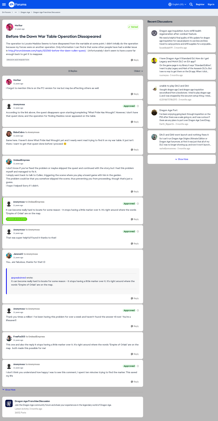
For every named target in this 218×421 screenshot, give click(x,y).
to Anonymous (32, 132)
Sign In (211, 4)
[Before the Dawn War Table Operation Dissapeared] (18, 83)
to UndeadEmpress (34, 202)
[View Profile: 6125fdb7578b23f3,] (154, 88)
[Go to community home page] (18, 4)
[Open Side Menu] (4, 4)
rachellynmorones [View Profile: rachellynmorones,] (167, 148)
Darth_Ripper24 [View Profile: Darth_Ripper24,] (166, 124)
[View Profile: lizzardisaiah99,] (154, 33)
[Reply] (134, 60)
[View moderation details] (137, 106)
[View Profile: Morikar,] (9, 27)
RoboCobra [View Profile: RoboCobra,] (19, 132)
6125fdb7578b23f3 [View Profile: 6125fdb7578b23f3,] (168, 99)
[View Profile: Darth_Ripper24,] (154, 112)
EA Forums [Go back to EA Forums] (6, 12)
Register (200, 4)
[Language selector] (177, 4)
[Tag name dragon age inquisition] (18, 59)
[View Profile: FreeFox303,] (9, 338)
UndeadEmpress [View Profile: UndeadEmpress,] (21, 160)
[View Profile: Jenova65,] (9, 256)
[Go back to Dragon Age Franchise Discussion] (63, 401)
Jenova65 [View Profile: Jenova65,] (18, 254)
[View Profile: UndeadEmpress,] (9, 162)
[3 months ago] (180, 47)
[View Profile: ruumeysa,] (154, 61)
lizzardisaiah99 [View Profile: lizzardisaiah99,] (166, 47)
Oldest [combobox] (138, 71)
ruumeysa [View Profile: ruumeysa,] (164, 75)
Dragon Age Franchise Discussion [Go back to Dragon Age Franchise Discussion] (46, 12)
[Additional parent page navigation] (15, 12)
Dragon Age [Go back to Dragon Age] (25, 12)
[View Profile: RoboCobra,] (9, 134)
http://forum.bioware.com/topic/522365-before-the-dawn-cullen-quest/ (47, 50)
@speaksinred (18, 277)
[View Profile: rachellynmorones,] (154, 137)
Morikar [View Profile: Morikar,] (18, 25)
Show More (8, 389)
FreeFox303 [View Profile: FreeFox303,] (19, 336)
